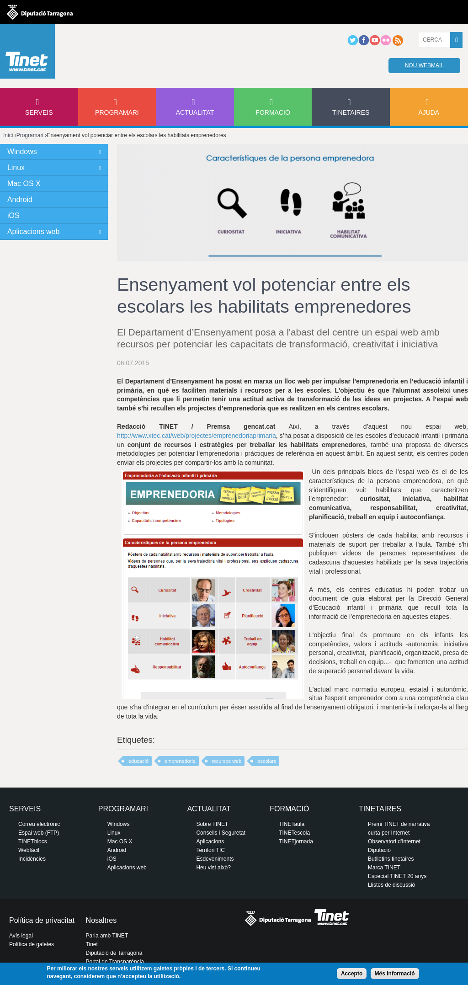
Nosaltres (101, 920)
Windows (22, 151)
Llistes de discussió (391, 885)
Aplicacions (210, 841)
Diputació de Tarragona (114, 953)
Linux (16, 167)
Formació (272, 112)
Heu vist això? (213, 867)
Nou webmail (424, 65)
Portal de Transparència (115, 961)
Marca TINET (384, 867)
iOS (13, 215)
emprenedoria (180, 761)
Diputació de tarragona (39, 12)
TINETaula (291, 824)
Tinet (92, 944)
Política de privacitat (41, 920)
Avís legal (21, 935)
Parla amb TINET (107, 935)
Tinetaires (350, 112)
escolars (266, 761)
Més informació (395, 973)
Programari (117, 112)
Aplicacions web (33, 231)
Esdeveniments (215, 859)
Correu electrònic (39, 824)
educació (138, 761)
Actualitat (195, 112)
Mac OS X (24, 183)
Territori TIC (210, 850)
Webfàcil (28, 850)
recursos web (226, 761)
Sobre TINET (212, 824)
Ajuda (428, 112)
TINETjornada (296, 841)
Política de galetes (31, 944)
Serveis (39, 112)
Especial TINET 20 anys (397, 876)
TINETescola (294, 833)
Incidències (32, 859)
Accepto (351, 973)
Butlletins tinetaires (391, 859)
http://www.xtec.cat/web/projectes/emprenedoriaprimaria (196, 435)
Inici (8, 135)
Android (19, 199)
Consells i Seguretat (220, 833)
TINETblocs (32, 841)
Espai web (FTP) (38, 833)
